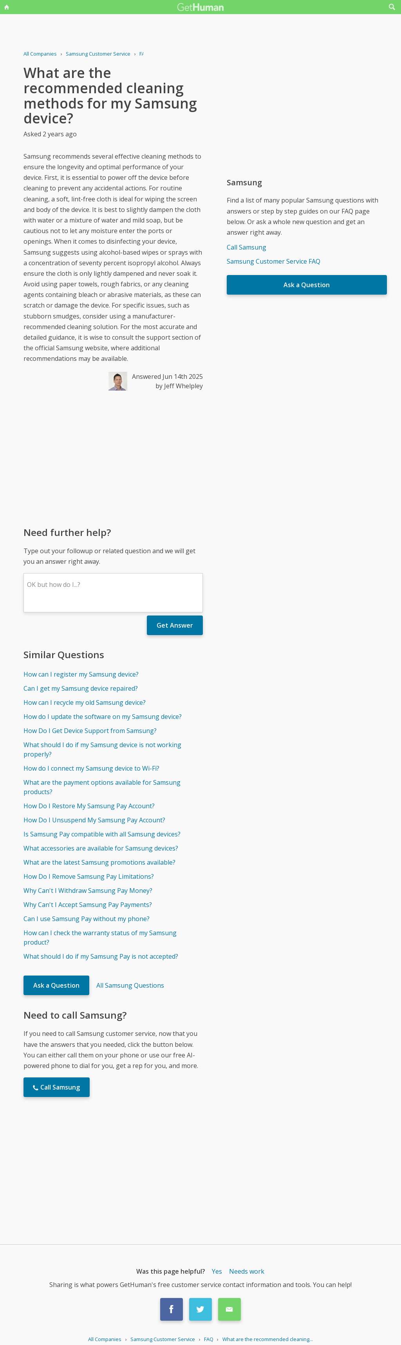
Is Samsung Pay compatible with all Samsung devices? (102, 834)
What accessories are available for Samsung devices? (100, 848)
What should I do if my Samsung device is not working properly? (102, 749)
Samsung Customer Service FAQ (273, 261)
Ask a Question (56, 985)
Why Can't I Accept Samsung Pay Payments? (87, 904)
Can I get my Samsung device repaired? (80, 688)
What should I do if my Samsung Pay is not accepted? (100, 956)
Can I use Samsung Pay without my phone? (86, 918)
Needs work (246, 1271)
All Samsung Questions (130, 985)
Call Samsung (246, 247)
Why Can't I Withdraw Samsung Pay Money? (87, 890)
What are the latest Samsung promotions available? (99, 862)
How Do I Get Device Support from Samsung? (90, 730)
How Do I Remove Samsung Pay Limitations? (88, 876)
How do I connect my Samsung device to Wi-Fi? (91, 768)
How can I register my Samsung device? (81, 674)
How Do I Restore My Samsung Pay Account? (89, 806)
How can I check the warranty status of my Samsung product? (100, 938)
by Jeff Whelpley (179, 386)
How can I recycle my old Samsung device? (84, 702)
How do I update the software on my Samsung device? (102, 716)
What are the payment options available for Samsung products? (102, 787)
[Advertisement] (113, 458)
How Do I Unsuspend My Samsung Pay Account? (94, 820)
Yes (217, 1271)
